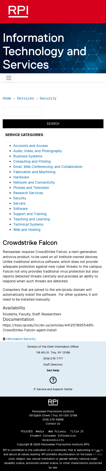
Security (19, 198)
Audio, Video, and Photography (37, 151)
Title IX (76, 431)
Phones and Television (31, 187)
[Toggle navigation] (9, 77)
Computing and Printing (32, 161)
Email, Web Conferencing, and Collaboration (47, 166)
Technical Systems (28, 224)
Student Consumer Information (53, 435)
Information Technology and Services (45, 51)
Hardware (21, 177)
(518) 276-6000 (53, 419)
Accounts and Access (30, 145)
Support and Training (29, 214)
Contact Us (53, 423)
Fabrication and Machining (34, 172)
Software (20, 208)
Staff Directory (53, 364)
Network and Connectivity (34, 182)
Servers (19, 203)
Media (40, 431)
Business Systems (27, 156)
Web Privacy (57, 431)
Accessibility (53, 440)
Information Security (21, 339)
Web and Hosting (26, 229)
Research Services (28, 193)
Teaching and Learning (31, 219)
